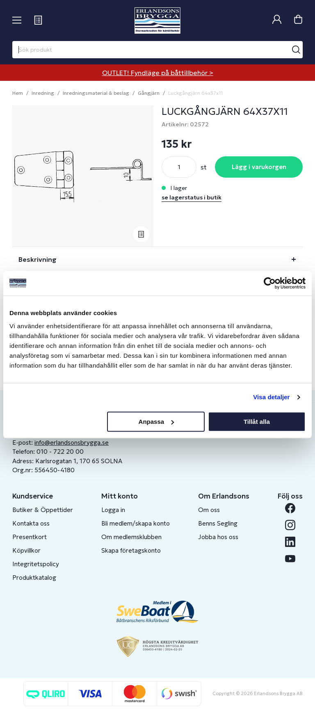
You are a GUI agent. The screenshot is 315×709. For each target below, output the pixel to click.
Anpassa (156, 421)
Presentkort (29, 537)
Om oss (209, 510)
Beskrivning (37, 259)
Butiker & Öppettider (42, 510)
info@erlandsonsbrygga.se (71, 442)
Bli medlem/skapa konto (135, 523)
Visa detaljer (271, 396)
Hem (17, 93)
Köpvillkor (26, 550)
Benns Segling (217, 523)
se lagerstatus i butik (191, 197)
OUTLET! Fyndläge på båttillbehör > (157, 73)
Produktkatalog (34, 577)
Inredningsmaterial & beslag (96, 93)
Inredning (43, 93)
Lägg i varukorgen (259, 167)
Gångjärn (149, 93)
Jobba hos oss (218, 537)
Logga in (113, 510)
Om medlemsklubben (131, 537)
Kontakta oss (31, 523)
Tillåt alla (257, 421)
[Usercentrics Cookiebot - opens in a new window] (270, 283)
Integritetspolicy (35, 564)
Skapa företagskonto (131, 550)
